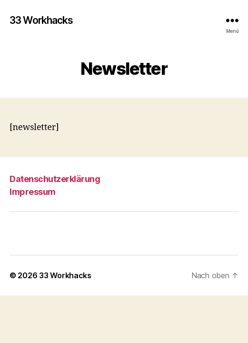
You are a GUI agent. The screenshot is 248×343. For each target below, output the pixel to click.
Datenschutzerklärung (55, 179)
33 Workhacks (41, 20)
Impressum (33, 192)
